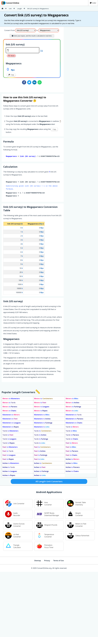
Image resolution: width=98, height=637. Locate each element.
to (11, 399)
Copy (11, 75)
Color (93, 3)
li (41, 50)
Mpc (13, 69)
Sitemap (37, 561)
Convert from (9, 30)
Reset (11, 56)
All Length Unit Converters (49, 481)
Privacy (47, 561)
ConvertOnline (10, 3)
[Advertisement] (72, 59)
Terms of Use (58, 561)
